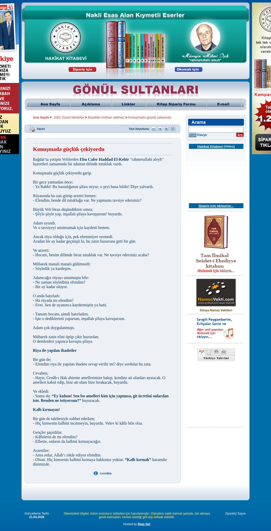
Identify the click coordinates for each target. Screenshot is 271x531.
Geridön (105, 473)
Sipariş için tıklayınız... (216, 206)
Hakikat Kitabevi (210, 146)
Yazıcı (40, 128)
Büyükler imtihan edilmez (106, 117)
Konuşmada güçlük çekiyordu (149, 117)
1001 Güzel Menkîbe (69, 117)
